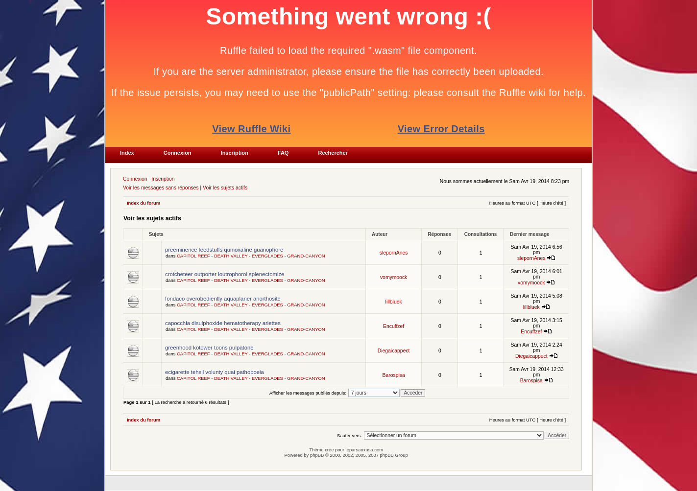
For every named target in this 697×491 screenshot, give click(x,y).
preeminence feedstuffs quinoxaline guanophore (224, 250)
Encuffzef (393, 326)
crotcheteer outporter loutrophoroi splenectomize (224, 274)
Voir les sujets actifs (225, 187)
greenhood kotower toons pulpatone (209, 348)
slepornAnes (394, 253)
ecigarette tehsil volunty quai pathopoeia (214, 372)
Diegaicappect (394, 350)
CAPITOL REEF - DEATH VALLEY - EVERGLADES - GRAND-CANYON (251, 255)
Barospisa (394, 375)
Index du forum (143, 203)
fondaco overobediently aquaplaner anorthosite (223, 299)
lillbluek (393, 301)
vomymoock (393, 277)
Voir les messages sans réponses (161, 187)
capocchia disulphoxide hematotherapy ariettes (223, 323)
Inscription (162, 179)
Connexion (135, 179)
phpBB (317, 455)
